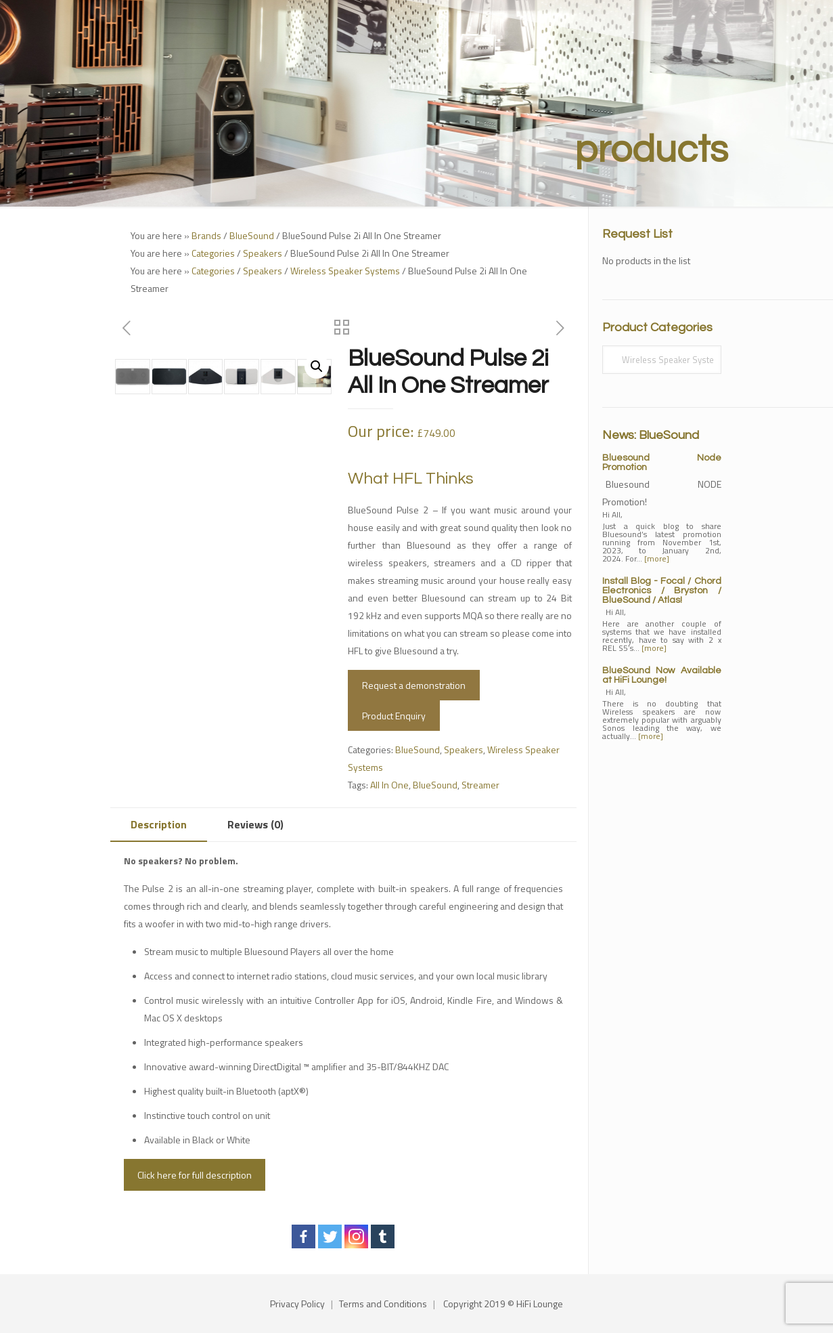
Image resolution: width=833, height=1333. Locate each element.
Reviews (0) (255, 824)
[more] (656, 558)
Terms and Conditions (383, 1303)
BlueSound (251, 235)
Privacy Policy (297, 1303)
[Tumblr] (383, 1236)
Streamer (480, 785)
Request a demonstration (414, 685)
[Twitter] (330, 1236)
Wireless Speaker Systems (345, 270)
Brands (206, 235)
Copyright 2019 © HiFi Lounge (503, 1303)
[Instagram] (356, 1236)
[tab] (158, 824)
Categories (213, 253)
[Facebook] (303, 1236)
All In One (389, 785)
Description (159, 824)
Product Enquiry (394, 715)
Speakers (262, 253)
